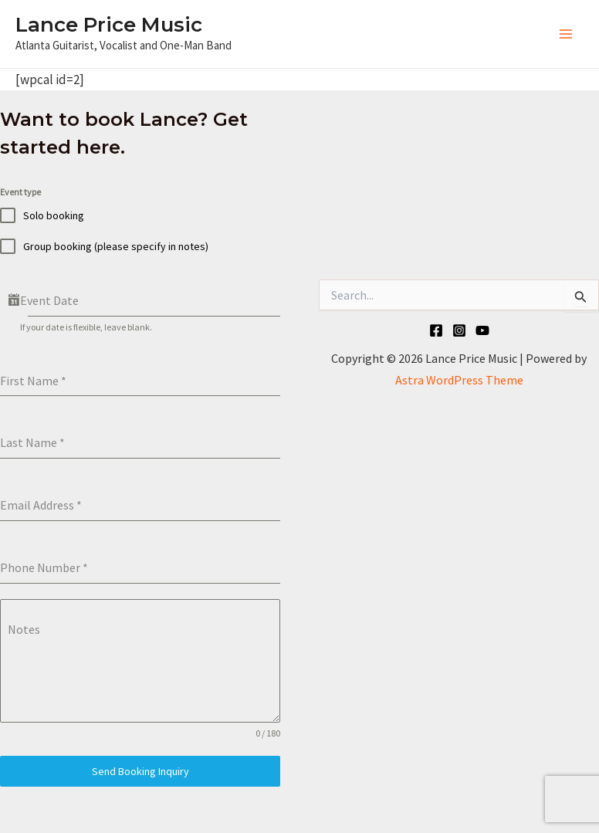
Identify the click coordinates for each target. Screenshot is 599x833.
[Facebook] (436, 330)
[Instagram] (459, 330)
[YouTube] (482, 330)
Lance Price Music (108, 24)
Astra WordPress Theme (459, 380)
